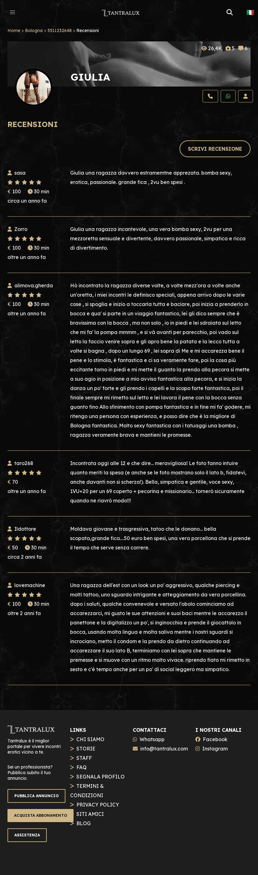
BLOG (83, 823)
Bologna (34, 30)
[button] (12, 12)
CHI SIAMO (90, 739)
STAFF (84, 758)
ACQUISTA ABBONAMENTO (40, 815)
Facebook (215, 739)
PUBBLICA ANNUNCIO (36, 795)
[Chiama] (210, 96)
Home (13, 30)
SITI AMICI (90, 814)
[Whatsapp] (228, 96)
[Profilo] (245, 96)
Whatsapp (152, 739)
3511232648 (59, 30)
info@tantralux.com (164, 749)
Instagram (215, 749)
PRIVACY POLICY (97, 805)
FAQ (81, 767)
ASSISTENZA (27, 835)
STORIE (85, 749)
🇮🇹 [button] (250, 12)
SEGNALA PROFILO (100, 777)
